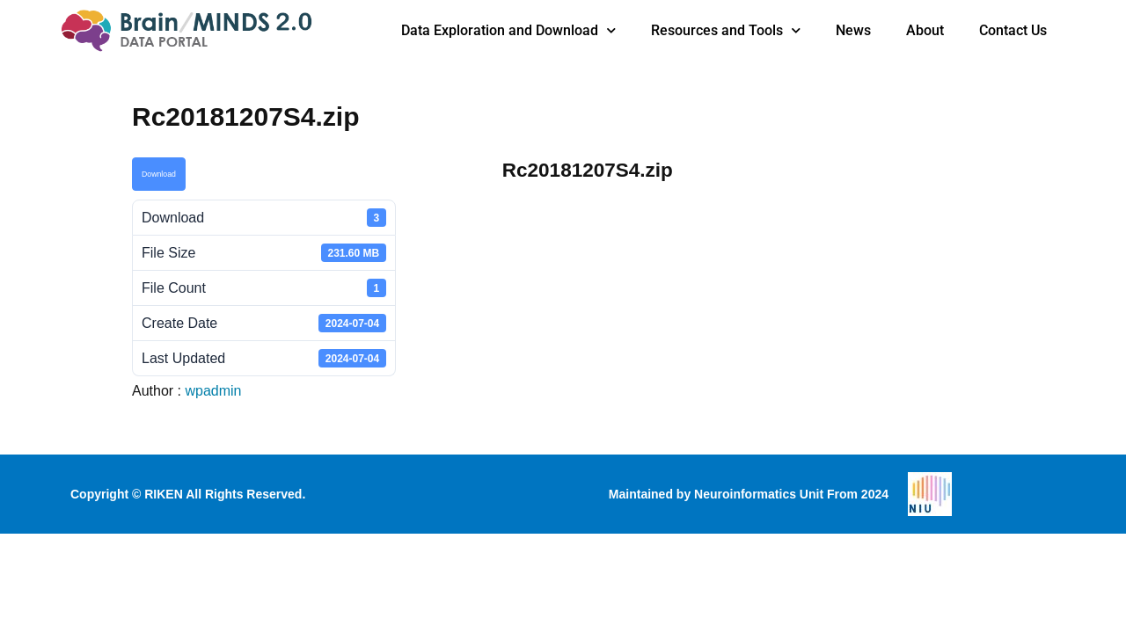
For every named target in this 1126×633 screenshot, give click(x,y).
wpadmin (213, 390)
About (925, 30)
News (853, 30)
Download (159, 174)
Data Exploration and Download (508, 30)
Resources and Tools (726, 30)
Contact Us (1013, 30)
